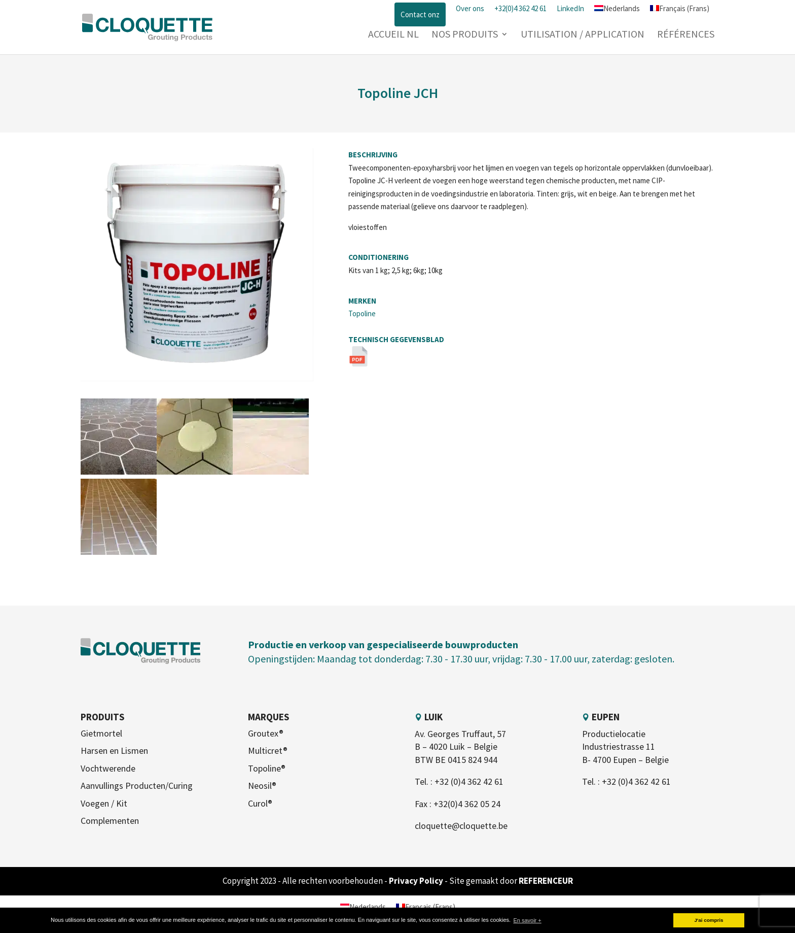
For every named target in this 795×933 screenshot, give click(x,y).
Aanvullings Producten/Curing (137, 785)
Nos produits (464, 35)
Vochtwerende (108, 768)
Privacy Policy (417, 880)
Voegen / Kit (104, 803)
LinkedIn (570, 8)
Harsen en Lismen (114, 750)
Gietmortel (101, 733)
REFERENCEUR (546, 880)
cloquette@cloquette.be (461, 825)
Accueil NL (393, 35)
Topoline (362, 313)
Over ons (470, 8)
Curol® (260, 803)
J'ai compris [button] (708, 920)
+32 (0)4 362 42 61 (469, 781)
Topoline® (266, 768)
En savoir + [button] (527, 920)
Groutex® (265, 733)
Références (685, 35)
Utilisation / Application (582, 35)
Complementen (110, 820)
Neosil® (262, 785)
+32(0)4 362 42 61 (520, 8)
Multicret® (267, 750)
